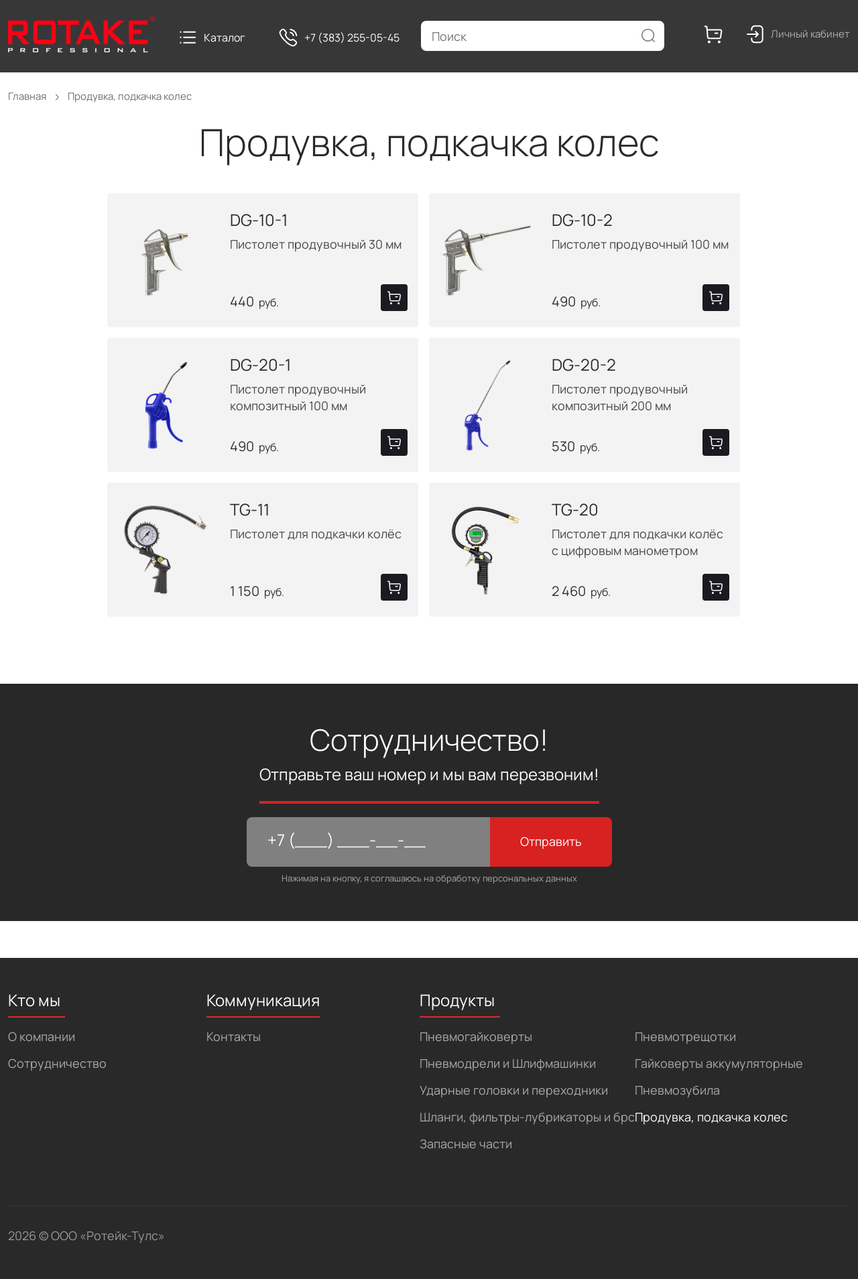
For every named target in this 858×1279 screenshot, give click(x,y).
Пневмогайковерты (476, 1036)
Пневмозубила (677, 1090)
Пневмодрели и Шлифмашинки (508, 1063)
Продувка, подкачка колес (711, 1117)
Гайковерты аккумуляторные (719, 1063)
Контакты (233, 1036)
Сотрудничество (57, 1063)
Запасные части (466, 1144)
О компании (41, 1036)
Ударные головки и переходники (514, 1090)
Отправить (551, 841)
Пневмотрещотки (685, 1036)
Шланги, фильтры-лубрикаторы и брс (527, 1117)
